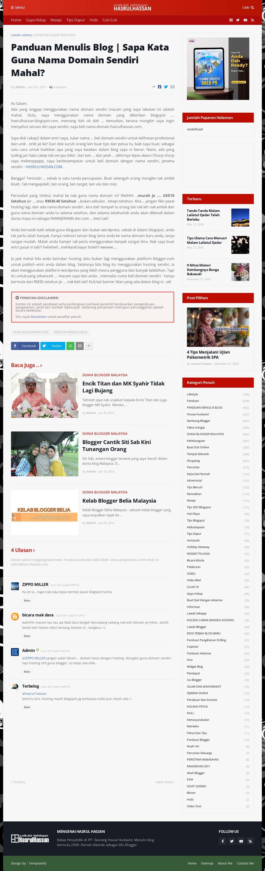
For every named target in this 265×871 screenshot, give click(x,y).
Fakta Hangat (218, 427)
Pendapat (218, 673)
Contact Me (245, 863)
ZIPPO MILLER (35, 584)
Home (16, 20)
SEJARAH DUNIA (218, 693)
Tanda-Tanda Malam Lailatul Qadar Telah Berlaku (203, 215)
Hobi (94, 20)
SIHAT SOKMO (218, 786)
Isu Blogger (218, 680)
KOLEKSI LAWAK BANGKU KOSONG (218, 620)
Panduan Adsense (218, 653)
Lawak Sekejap (218, 613)
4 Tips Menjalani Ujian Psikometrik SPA (208, 355)
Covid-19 (218, 587)
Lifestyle (218, 394)
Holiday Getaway (218, 547)
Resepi (56, 20)
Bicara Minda (218, 560)
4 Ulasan (59, 87)
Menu (20, 7)
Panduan (218, 401)
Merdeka (218, 726)
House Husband (218, 414)
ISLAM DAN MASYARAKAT (218, 686)
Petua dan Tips (218, 733)
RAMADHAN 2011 (218, 766)
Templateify (37, 863)
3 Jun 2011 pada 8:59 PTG (64, 585)
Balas (27, 600)
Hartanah (218, 540)
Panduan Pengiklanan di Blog (218, 640)
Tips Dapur (75, 20)
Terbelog (30, 686)
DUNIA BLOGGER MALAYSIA (54, 35)
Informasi (218, 607)
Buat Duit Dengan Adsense (218, 600)
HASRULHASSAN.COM (44, 166)
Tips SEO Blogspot (218, 507)
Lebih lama (163, 782)
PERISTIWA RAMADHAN (218, 759)
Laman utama (21, 35)
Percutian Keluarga (218, 753)
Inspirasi (218, 646)
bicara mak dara (38, 615)
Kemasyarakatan (218, 720)
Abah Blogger (218, 773)
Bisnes (218, 793)
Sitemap (207, 863)
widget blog (218, 666)
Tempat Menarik (218, 454)
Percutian (218, 467)
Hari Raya (218, 514)
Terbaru (19, 782)
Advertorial (218, 480)
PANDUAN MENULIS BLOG (71, 332)
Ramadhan (218, 494)
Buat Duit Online (218, 447)
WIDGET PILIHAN (218, 554)
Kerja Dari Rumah (218, 474)
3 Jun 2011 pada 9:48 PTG (55, 686)
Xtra (218, 660)
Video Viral (218, 806)
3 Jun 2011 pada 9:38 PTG (55, 651)
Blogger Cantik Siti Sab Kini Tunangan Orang (116, 445)
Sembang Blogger (218, 421)
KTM (218, 779)
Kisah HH (218, 746)
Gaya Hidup (36, 20)
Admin (28, 650)
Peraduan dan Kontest (218, 700)
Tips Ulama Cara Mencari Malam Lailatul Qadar (207, 240)
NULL (218, 713)
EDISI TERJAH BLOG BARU (218, 633)
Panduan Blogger (218, 740)
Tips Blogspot (218, 520)
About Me (225, 863)
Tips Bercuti (218, 487)
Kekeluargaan (218, 441)
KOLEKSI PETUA (218, 706)
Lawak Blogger (218, 627)
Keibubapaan (218, 527)
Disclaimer (38, 317)
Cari (245, 7)
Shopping (218, 461)
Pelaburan (218, 567)
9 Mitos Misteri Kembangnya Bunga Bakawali (203, 269)
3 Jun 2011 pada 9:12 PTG (70, 615)
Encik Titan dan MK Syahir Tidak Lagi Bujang (123, 387)
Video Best (218, 580)
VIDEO (218, 574)
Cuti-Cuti (110, 20)
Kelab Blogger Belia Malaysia (119, 500)
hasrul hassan (35, 693)
